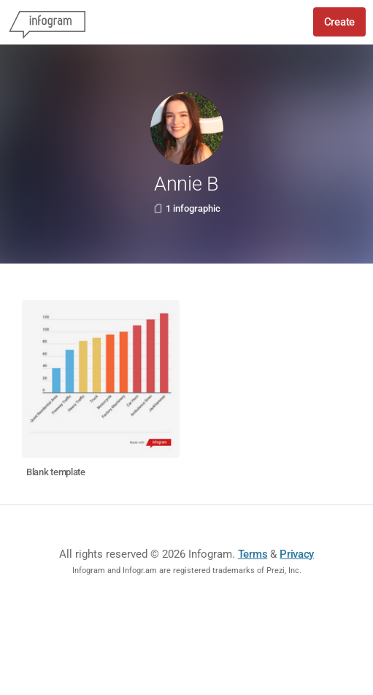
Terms (253, 554)
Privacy (297, 554)
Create (339, 21)
